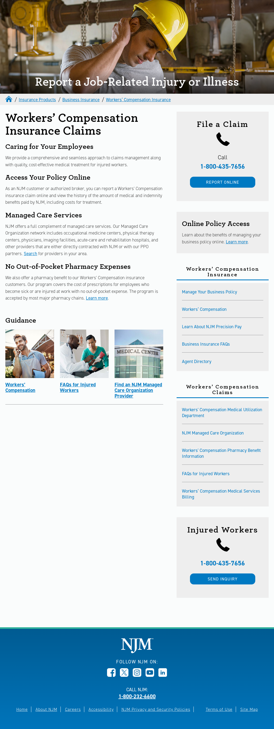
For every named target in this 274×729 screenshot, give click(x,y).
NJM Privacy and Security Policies (155, 709)
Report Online (222, 182)
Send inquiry (223, 579)
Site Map (249, 709)
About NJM (46, 709)
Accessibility (101, 709)
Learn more (97, 298)
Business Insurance (81, 100)
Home (22, 709)
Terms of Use (219, 709)
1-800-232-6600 (137, 696)
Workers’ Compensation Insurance (138, 100)
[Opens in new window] (111, 675)
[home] (9, 100)
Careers (73, 709)
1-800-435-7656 (222, 166)
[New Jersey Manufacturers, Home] (137, 652)
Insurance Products (37, 100)
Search (30, 253)
